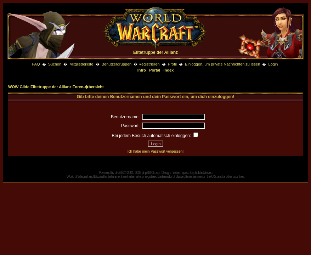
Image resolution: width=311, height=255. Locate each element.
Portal (154, 70)
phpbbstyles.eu (202, 173)
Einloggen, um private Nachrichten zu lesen (222, 64)
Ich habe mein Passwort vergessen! (155, 151)
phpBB (118, 173)
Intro (141, 70)
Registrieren (148, 64)
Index (169, 70)
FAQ (36, 64)
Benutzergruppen (116, 64)
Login (273, 64)
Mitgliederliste (81, 64)
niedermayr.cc (180, 173)
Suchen (55, 64)
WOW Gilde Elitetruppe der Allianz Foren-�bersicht (56, 87)
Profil (172, 64)
